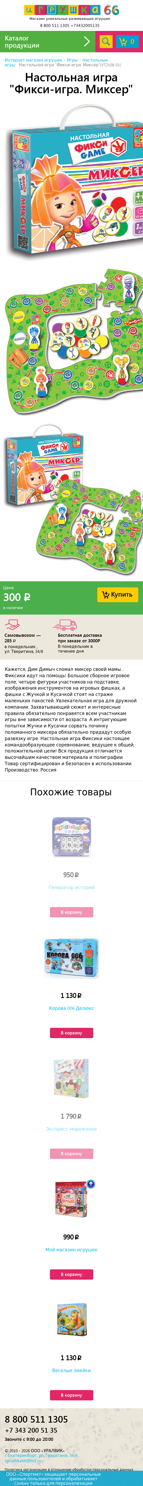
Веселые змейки (71, 1370)
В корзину (71, 912)
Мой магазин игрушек (71, 1249)
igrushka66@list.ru (23, 1460)
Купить (121, 593)
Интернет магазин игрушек (33, 60)
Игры (72, 60)
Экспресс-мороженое (71, 1129)
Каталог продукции (22, 41)
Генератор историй (71, 887)
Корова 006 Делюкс (71, 1008)
